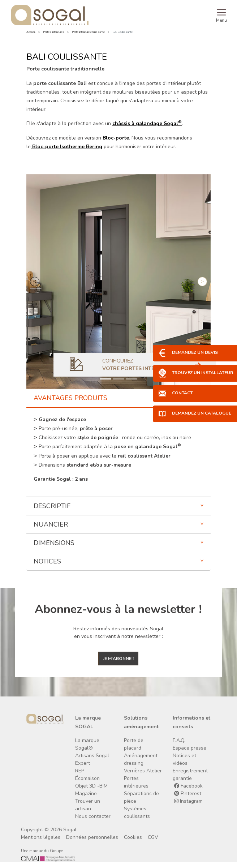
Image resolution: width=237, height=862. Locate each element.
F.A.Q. (179, 740)
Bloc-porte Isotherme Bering (67, 146)
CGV (153, 837)
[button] (34, 282)
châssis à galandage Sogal (147, 123)
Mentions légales (40, 837)
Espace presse (189, 748)
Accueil (30, 32)
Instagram (188, 801)
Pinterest (187, 793)
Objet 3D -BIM (91, 785)
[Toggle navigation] (221, 15)
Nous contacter (93, 816)
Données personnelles (92, 837)
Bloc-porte (116, 137)
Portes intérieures (53, 32)
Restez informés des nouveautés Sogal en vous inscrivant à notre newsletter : (118, 632)
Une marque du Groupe (42, 851)
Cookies (133, 837)
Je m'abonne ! (118, 658)
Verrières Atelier (143, 770)
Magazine (86, 793)
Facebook (188, 785)
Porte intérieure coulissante (88, 32)
